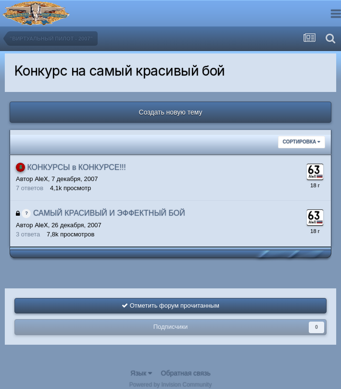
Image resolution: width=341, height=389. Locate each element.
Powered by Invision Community (170, 384)
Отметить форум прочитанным (170, 305)
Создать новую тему (170, 112)
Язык (141, 373)
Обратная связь (186, 373)
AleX (41, 178)
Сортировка (301, 141)
